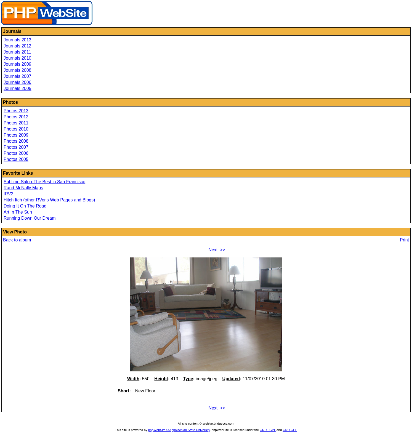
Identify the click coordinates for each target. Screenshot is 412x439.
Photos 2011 (16, 123)
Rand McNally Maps (23, 187)
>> (222, 250)
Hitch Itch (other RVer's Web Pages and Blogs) (49, 200)
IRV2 (8, 193)
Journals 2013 (17, 40)
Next (212, 250)
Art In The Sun (18, 212)
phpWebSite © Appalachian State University (179, 430)
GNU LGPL (268, 430)
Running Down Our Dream (30, 218)
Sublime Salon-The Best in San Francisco (44, 181)
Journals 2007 (17, 76)
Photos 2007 (16, 147)
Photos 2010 (16, 129)
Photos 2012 (16, 117)
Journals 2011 (17, 52)
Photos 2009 (16, 135)
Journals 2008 (17, 70)
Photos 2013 (16, 110)
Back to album (17, 240)
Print (404, 240)
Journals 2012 (17, 46)
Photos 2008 (16, 141)
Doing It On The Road (25, 206)
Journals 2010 (17, 58)
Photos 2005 (16, 159)
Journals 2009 (17, 64)
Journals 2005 (17, 88)
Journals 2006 (17, 82)
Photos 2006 (16, 153)
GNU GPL (290, 430)
